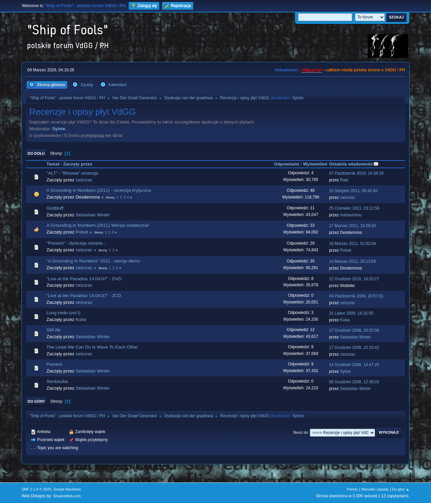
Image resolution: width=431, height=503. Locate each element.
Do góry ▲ (400, 489)
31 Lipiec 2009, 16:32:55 (351, 313)
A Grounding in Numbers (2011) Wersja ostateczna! (97, 225)
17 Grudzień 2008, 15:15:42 (354, 347)
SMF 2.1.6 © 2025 (36, 489)
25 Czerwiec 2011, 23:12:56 (354, 208)
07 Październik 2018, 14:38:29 (356, 173)
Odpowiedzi (286, 164)
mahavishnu (351, 215)
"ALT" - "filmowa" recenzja (72, 173)
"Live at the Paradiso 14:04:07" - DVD (84, 278)
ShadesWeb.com (67, 496)
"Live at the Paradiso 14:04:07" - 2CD (83, 295)
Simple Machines (67, 489)
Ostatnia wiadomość (354, 164)
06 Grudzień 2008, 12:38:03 (354, 382)
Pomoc (352, 489)
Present (54, 364)
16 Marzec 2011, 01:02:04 (352, 243)
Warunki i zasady (375, 489)
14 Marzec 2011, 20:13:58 (352, 261)
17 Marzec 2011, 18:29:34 (352, 225)
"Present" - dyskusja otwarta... (76, 243)
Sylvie (297, 98)
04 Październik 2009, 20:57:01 (356, 296)
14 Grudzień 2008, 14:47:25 (354, 364)
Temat (52, 164)
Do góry (36, 401)
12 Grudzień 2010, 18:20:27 (354, 279)
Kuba (81, 319)
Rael (344, 180)
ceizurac (84, 179)
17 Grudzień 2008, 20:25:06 (354, 330)
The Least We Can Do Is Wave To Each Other (92, 347)
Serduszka (57, 381)
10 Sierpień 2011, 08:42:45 (353, 190)
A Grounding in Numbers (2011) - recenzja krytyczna (98, 190)
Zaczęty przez (77, 164)
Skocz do (300, 432)
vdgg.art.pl (311, 70)
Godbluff (54, 208)
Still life (53, 329)
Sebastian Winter (93, 214)
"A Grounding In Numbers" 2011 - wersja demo (93, 260)
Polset (82, 232)
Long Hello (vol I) (63, 312)
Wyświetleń (315, 164)
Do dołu (36, 153)
